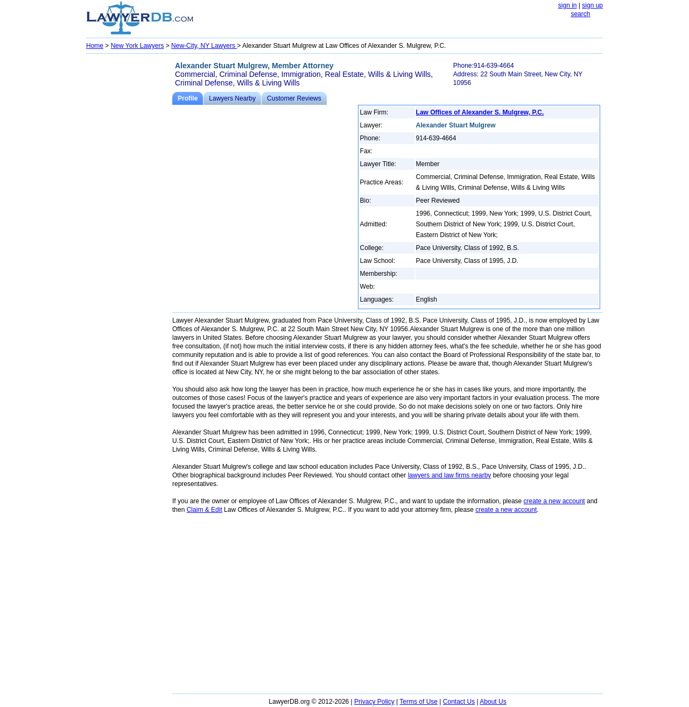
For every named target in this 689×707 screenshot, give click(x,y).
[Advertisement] (129, 218)
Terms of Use (418, 701)
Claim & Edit (204, 509)
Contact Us (459, 701)
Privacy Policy (374, 701)
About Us (493, 701)
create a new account (554, 501)
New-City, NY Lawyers (204, 45)
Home (94, 45)
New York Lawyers (137, 45)
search (580, 14)
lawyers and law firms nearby (449, 475)
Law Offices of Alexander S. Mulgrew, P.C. (480, 112)
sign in (567, 5)
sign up (592, 5)
